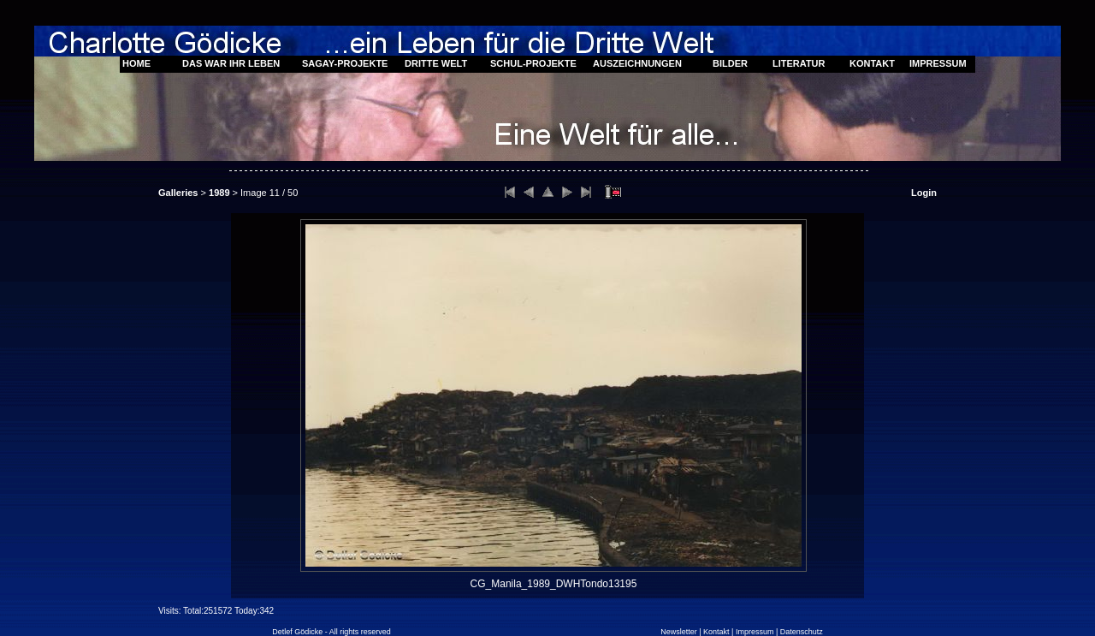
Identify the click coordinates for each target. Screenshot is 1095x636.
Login (924, 192)
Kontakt (716, 631)
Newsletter (678, 631)
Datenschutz (801, 631)
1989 (219, 192)
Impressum (755, 631)
